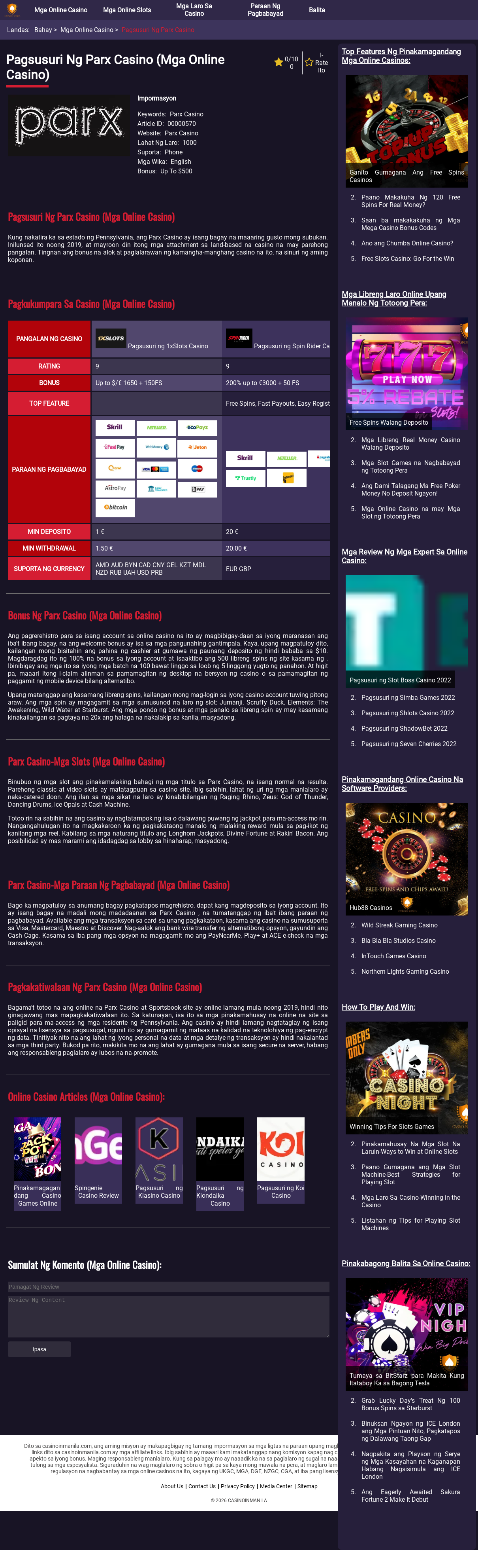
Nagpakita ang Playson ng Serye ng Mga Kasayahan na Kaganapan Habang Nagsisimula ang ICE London (410, 1465)
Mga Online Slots (127, 10)
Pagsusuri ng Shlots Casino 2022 (407, 713)
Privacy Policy (238, 1486)
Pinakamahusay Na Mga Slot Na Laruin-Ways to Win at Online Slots (410, 1147)
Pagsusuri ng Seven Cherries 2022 (409, 744)
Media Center (276, 1486)
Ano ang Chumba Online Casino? (407, 243)
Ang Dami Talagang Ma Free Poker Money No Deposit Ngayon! (410, 489)
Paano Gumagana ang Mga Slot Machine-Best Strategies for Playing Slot (410, 1174)
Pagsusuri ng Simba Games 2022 (408, 697)
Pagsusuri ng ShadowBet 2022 (404, 728)
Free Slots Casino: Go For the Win (407, 258)
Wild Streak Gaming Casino (399, 925)
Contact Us (202, 1486)
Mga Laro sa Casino (194, 9)
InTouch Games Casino (393, 956)
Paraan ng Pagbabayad (265, 9)
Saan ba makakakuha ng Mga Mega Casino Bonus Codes (410, 224)
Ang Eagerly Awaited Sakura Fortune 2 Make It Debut (410, 1495)
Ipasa (39, 1349)
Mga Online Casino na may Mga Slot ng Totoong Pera (410, 512)
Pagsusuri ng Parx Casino (158, 30)
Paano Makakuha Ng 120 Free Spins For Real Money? (410, 201)
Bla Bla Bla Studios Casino (398, 940)
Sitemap (307, 1486)
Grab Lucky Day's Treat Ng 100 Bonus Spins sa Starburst (410, 1404)
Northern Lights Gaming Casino (405, 971)
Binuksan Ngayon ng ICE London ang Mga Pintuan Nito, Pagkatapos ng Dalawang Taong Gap (410, 1431)
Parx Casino (181, 133)
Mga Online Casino (60, 10)
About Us (172, 1486)
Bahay (43, 30)
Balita (317, 10)
